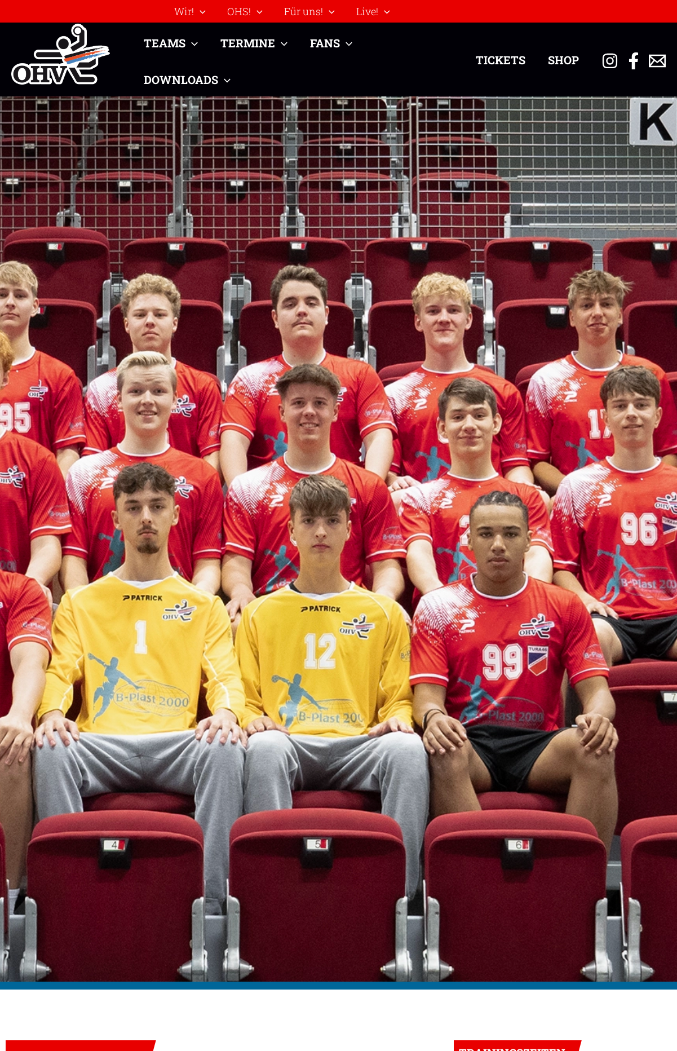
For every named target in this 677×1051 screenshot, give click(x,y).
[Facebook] (633, 60)
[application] (199, 11)
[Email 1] (657, 60)
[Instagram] (609, 60)
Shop (563, 59)
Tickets (500, 59)
